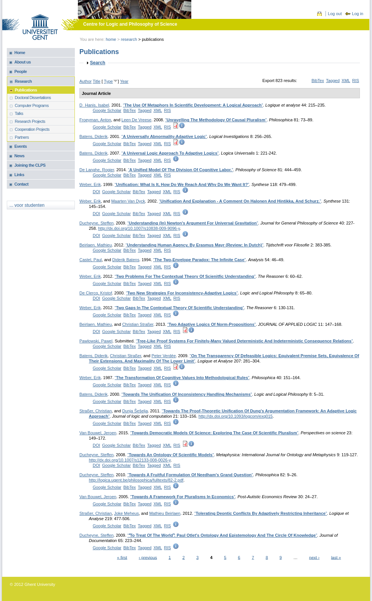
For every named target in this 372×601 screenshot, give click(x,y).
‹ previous (148, 557)
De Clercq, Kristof (95, 293)
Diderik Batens (126, 259)
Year (124, 81)
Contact (21, 184)
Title (96, 81)
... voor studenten (27, 205)
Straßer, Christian (95, 411)
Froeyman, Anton (95, 120)
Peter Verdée (164, 355)
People (20, 71)
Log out (335, 13)
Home (111, 39)
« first (122, 557)
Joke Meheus (126, 513)
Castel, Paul (90, 259)
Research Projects (30, 121)
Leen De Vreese (136, 120)
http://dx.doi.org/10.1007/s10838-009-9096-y (139, 228)
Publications (26, 90)
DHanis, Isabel (94, 105)
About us (22, 62)
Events (20, 146)
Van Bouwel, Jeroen (97, 433)
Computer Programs (32, 105)
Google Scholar (107, 110)
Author (85, 81)
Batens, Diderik (93, 136)
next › (314, 557)
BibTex (318, 80)
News (19, 155)
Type (108, 81)
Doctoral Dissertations (33, 97)
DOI (96, 191)
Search (97, 62)
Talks (19, 113)
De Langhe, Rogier (96, 169)
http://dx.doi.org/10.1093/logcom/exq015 (235, 416)
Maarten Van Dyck (128, 201)
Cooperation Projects (32, 129)
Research (129, 39)
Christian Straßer (137, 324)
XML (346, 80)
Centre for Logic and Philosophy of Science (130, 24)
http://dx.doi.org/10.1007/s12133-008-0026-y (129, 460)
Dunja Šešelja (135, 411)
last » (336, 557)
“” (193, 105)
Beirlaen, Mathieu (95, 245)
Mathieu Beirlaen (165, 513)
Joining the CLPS (29, 165)
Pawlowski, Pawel (95, 341)
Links (19, 174)
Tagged (332, 80)
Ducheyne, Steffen (96, 223)
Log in (357, 13)
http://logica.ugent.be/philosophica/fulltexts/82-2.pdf (136, 480)
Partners (22, 137)
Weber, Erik (90, 184)
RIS (355, 80)
